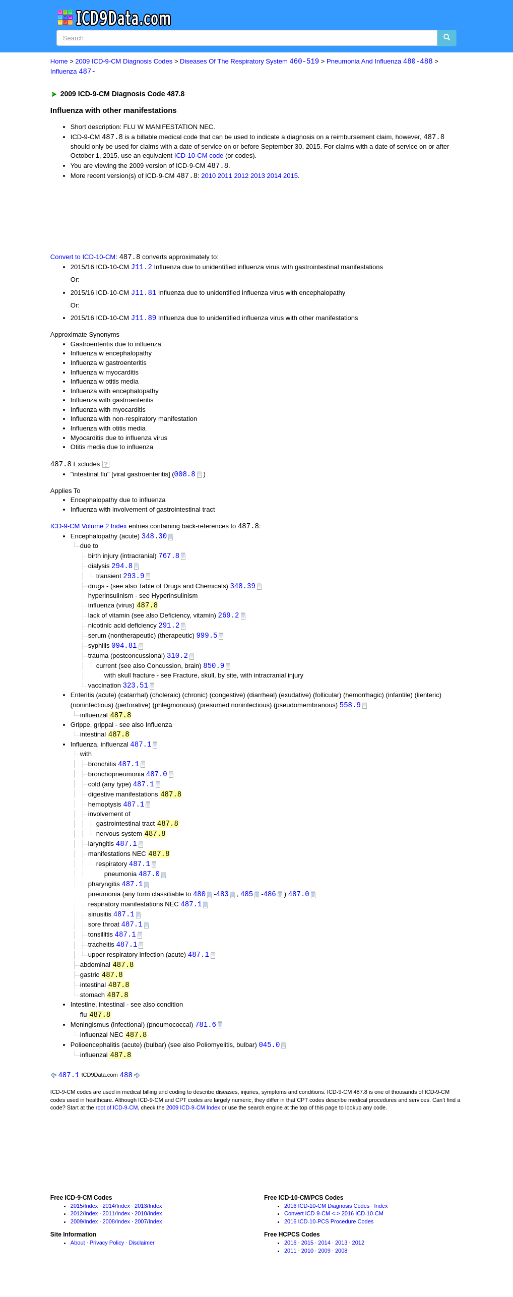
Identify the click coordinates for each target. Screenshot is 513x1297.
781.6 (205, 1039)
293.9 (133, 580)
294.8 (122, 570)
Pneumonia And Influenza (380, 62)
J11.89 (143, 320)
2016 (290, 1259)
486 (269, 905)
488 (126, 1091)
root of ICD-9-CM (117, 1124)
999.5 (206, 641)
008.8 (185, 476)
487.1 (140, 752)
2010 (208, 177)
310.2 (177, 662)
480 (199, 905)
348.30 (154, 539)
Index (91, 1222)
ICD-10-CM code (199, 156)
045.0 (269, 1060)
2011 (225, 177)
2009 (77, 1238)
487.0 (156, 782)
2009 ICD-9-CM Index (193, 1124)
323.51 (135, 692)
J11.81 (143, 294)
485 (246, 905)
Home (59, 62)
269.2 (228, 621)
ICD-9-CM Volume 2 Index (88, 530)
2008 (108, 1238)
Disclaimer (141, 1259)
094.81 (124, 651)
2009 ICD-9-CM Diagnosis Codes (123, 62)
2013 (257, 177)
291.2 (168, 631)
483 (222, 905)
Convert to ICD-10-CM (82, 259)
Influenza (73, 72)
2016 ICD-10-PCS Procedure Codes (328, 1238)
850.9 (213, 672)
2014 (274, 177)
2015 (290, 177)
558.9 (350, 712)
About (78, 1259)
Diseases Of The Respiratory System (249, 62)
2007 (141, 1238)
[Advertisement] (230, 216)
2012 (241, 177)
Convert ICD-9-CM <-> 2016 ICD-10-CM (333, 1230)
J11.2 (141, 269)
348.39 (242, 590)
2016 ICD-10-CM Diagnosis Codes (326, 1222)
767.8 (168, 559)
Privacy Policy (107, 1259)
